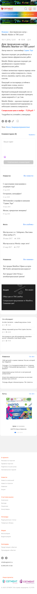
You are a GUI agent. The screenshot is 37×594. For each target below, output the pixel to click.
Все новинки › (28, 259)
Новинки (5, 32)
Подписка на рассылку (8, 467)
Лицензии (4, 506)
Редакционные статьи (8, 520)
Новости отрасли (7, 483)
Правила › (32, 135)
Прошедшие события (8, 550)
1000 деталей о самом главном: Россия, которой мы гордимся (18, 361)
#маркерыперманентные (20, 127)
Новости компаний (7, 480)
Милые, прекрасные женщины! (15, 210)
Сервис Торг (28, 50)
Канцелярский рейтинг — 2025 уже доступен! (18, 14)
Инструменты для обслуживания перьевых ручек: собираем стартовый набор (17, 337)
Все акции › (29, 290)
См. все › (32, 356)
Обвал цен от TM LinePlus (13, 297)
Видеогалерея (6, 536)
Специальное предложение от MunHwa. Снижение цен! (18, 302)
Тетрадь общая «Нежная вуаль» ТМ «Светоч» (17, 382)
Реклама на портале (8, 460)
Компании (4, 500)
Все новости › (29, 176)
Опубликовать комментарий (19, 162)
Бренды (4, 503)
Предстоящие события (9, 547)
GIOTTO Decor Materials (19, 429)
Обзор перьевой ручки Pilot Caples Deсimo (16, 329)
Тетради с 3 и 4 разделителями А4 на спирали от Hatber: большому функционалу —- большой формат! (18, 366)
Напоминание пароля (8, 470)
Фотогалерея (5, 533)
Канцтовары (5, 509)
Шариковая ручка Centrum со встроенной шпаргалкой (16, 373)
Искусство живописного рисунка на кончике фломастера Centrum (17, 378)
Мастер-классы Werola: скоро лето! (16, 244)
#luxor (8, 127)
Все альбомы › (28, 224)
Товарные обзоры (7, 523)
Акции (3, 489)
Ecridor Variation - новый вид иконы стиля (16, 322)
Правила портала (7, 464)
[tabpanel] (18, 413)
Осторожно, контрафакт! (12, 194)
